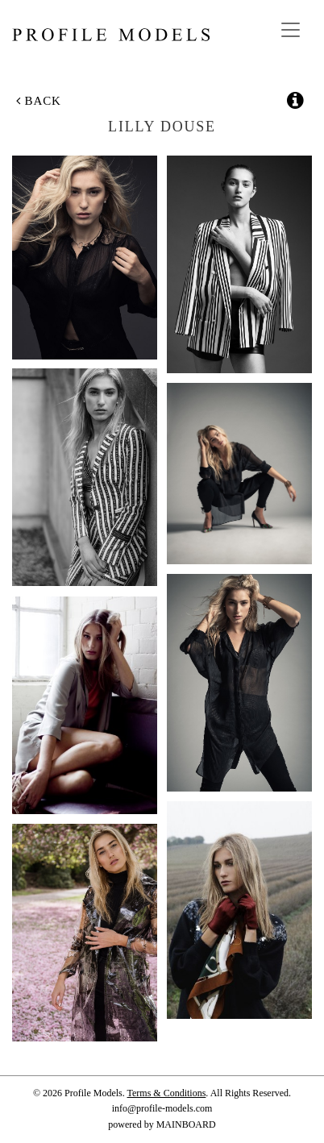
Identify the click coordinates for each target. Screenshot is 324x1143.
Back (38, 100)
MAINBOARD (186, 1124)
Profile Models (111, 35)
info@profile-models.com (162, 1108)
